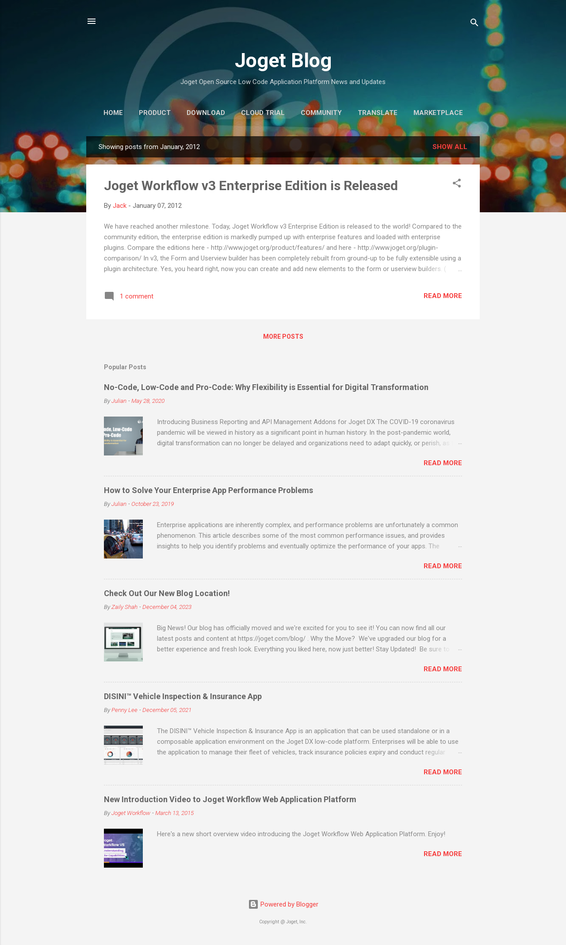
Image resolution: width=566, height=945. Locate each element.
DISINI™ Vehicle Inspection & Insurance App (183, 696)
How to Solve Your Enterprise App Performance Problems (208, 490)
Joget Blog (283, 60)
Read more (443, 296)
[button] (456, 184)
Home (113, 113)
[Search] (474, 24)
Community (321, 113)
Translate (378, 113)
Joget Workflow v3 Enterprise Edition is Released (251, 185)
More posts (283, 336)
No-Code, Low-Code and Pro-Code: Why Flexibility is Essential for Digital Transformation (266, 387)
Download (206, 113)
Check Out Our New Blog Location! (167, 593)
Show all (449, 147)
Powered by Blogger (283, 904)
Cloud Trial (263, 113)
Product (155, 113)
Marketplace (438, 113)
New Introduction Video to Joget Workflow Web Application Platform (230, 799)
